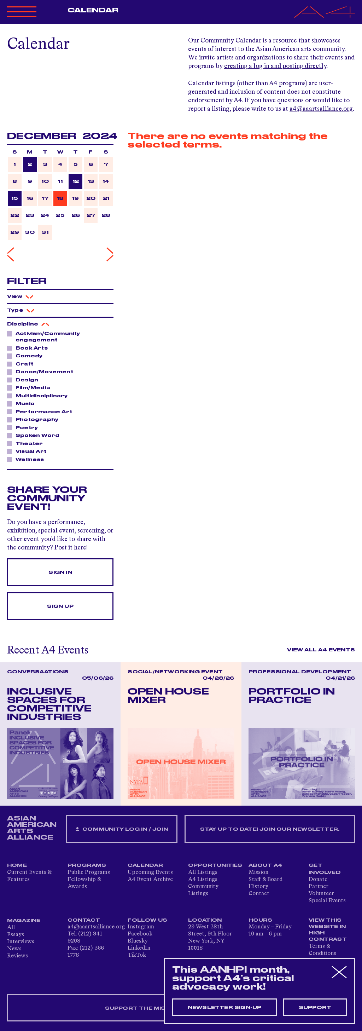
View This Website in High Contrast (328, 929)
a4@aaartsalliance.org (321, 109)
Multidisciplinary (39, 395)
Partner (318, 886)
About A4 (266, 865)
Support (315, 1008)
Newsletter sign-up (225, 1008)
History (258, 886)
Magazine (24, 920)
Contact (259, 894)
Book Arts (29, 348)
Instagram (141, 927)
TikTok (137, 955)
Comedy (27, 355)
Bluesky (138, 941)
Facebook (140, 934)
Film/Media (31, 387)
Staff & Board (265, 879)
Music (23, 403)
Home (17, 865)
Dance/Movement (42, 371)
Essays (15, 935)
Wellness (28, 459)
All (11, 928)
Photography (35, 419)
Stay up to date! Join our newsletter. (269, 829)
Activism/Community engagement (43, 336)
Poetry (24, 427)
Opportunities (215, 865)
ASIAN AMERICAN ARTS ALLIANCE (32, 828)
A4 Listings (202, 879)
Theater (27, 443)
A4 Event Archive (150, 879)
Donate (318, 879)
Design (25, 379)
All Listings (202, 872)
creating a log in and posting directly (275, 66)
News (14, 949)
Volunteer (321, 894)
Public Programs (89, 872)
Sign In (60, 572)
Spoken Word (35, 435)
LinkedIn (139, 948)
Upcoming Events (150, 872)
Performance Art (42, 411)
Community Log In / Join (122, 829)
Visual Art (29, 451)
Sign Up (60, 606)
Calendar (93, 10)
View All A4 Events (321, 650)
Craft (22, 364)
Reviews (17, 956)
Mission (258, 872)
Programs (87, 865)
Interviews (20, 942)
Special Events (327, 901)
